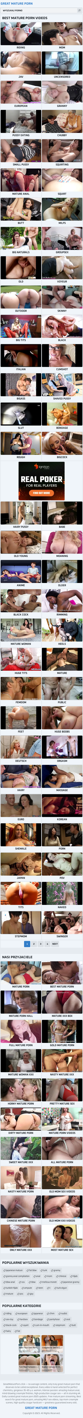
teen (41, 1288)
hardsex (24, 1319)
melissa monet (49, 1282)
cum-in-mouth (42, 1325)
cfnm (51, 1314)
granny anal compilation (17, 1276)
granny (57, 1270)
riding (8, 1314)
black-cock (11, 1325)
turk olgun (62, 1288)
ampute (28, 1288)
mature (9, 1294)
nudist (64, 1314)
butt (74, 1325)
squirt (26, 1325)
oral (68, 1319)
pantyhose (54, 1319)
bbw (33, 1282)
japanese (38, 1314)
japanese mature (14, 1270)
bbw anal (10, 1282)
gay (31, 1294)
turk (45, 1270)
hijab (75, 1276)
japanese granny (71, 1282)
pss (21, 1294)
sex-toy (9, 1319)
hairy (8, 1331)
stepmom (60, 1325)
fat (18, 1331)
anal (38, 1276)
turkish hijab (12, 1288)
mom (49, 1276)
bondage (38, 1319)
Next (55, 944)
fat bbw (33, 1270)
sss (23, 1282)
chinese (62, 1276)
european (22, 1314)
